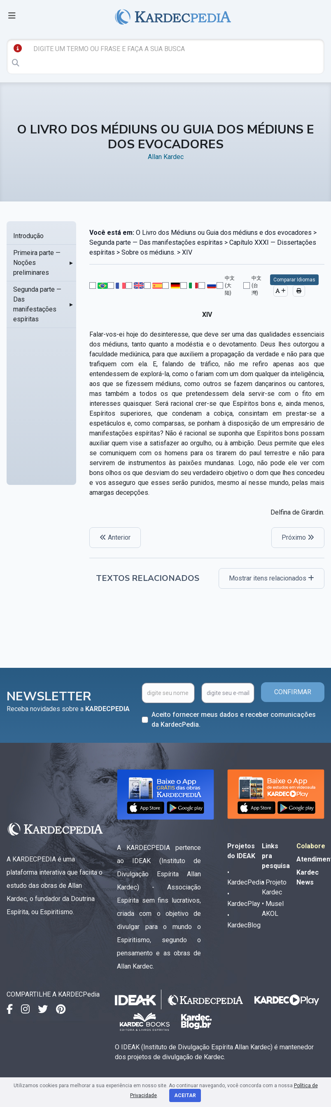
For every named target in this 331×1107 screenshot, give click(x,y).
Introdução (28, 236)
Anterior (115, 537)
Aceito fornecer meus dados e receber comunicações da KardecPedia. (234, 719)
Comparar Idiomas (294, 280)
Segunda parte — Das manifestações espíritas (37, 304)
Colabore (310, 846)
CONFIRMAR (292, 692)
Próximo (298, 537)
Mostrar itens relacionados (271, 578)
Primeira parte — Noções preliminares (37, 262)
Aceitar (185, 1095)
